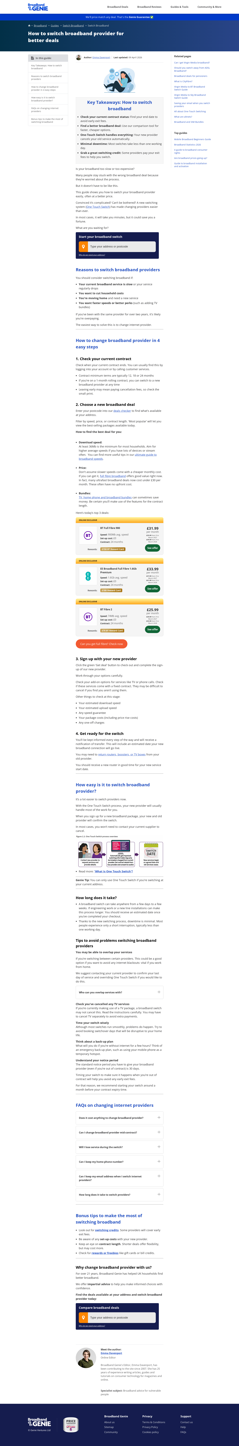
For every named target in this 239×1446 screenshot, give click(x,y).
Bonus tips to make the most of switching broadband (47, 120)
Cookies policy (150, 1432)
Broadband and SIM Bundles (189, 121)
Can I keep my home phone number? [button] (101, 1161)
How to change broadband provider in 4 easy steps (44, 88)
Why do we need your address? (92, 254)
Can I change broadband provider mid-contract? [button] (108, 1132)
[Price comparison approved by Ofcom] (70, 1424)
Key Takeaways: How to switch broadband (46, 67)
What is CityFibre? (183, 81)
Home (29, 25)
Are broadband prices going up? (190, 158)
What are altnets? (183, 116)
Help (183, 1427)
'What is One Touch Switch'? (113, 871)
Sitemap (109, 1427)
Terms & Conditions (153, 1422)
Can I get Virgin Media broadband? (192, 62)
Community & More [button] (209, 7)
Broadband (40, 25)
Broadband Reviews (149, 7)
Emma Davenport (101, 57)
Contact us (186, 1422)
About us (109, 1422)
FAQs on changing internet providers (45, 110)
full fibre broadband (113, 476)
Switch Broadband (73, 25)
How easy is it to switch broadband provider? (43, 99)
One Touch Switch (98, 206)
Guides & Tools (179, 7)
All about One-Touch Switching (190, 111)
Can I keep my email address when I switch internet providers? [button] (110, 1178)
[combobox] (117, 246)
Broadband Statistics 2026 (187, 144)
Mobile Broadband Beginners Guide (192, 139)
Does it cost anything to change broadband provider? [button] (111, 1118)
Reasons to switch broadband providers (46, 78)
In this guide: (44, 58)
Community (111, 1432)
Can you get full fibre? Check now (101, 644)
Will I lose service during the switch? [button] (101, 1147)
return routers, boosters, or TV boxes (122, 754)
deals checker (122, 410)
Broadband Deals (117, 7)
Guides (55, 25)
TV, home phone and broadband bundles (105, 497)
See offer (152, 547)
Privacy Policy (150, 1427)
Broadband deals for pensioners (190, 76)
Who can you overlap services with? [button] (100, 992)
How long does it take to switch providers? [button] (104, 1194)
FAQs (183, 1432)
